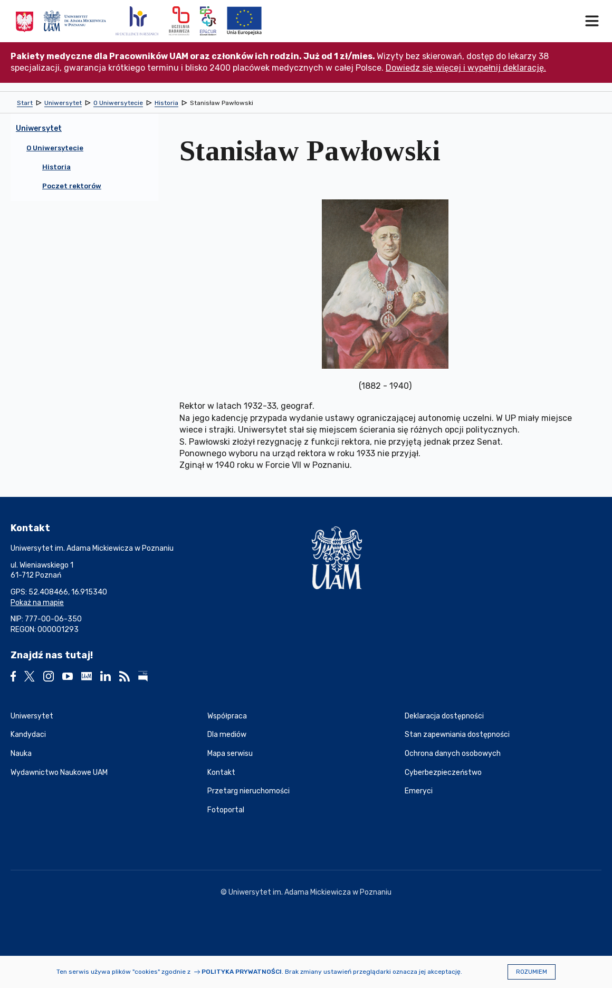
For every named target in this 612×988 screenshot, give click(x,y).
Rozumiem (531, 971)
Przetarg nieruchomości (248, 790)
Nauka (21, 753)
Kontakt (221, 772)
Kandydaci (28, 734)
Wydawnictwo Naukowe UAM (59, 772)
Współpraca (227, 716)
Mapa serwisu (230, 753)
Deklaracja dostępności (444, 716)
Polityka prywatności (242, 971)
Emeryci (419, 790)
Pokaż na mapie (37, 602)
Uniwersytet (32, 716)
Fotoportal (225, 809)
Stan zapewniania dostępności (457, 734)
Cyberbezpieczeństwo (443, 772)
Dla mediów (226, 734)
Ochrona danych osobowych (453, 753)
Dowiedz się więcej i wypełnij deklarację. (466, 68)
